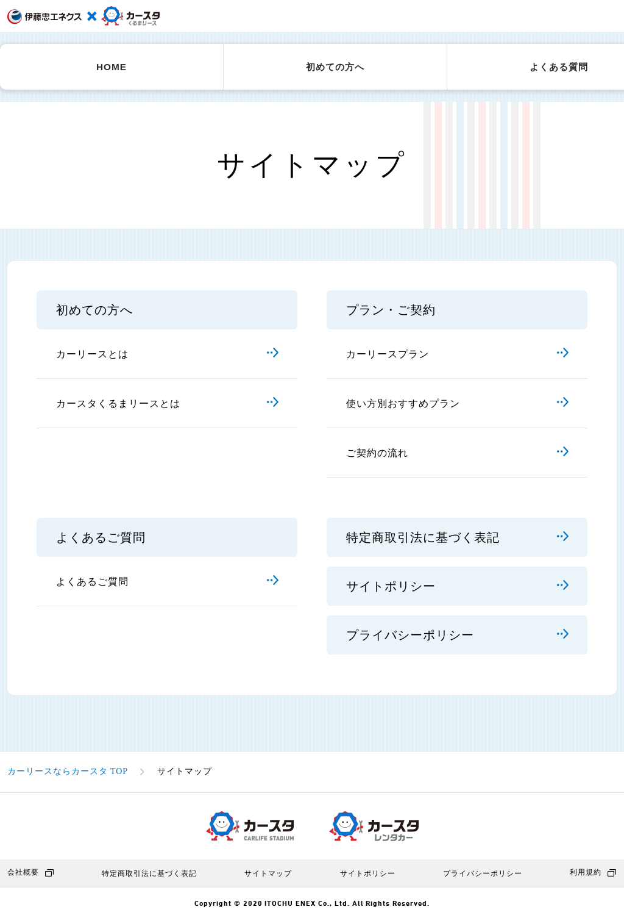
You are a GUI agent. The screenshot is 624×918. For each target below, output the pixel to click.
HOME (111, 67)
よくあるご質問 (167, 581)
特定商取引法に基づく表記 (457, 538)
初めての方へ (335, 67)
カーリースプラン (457, 354)
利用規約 (593, 873)
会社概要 (30, 873)
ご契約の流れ (457, 453)
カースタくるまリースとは (167, 403)
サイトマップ (268, 873)
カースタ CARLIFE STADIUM (250, 826)
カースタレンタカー (374, 826)
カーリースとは (167, 354)
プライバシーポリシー (457, 635)
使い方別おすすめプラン (457, 403)
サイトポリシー (457, 586)
